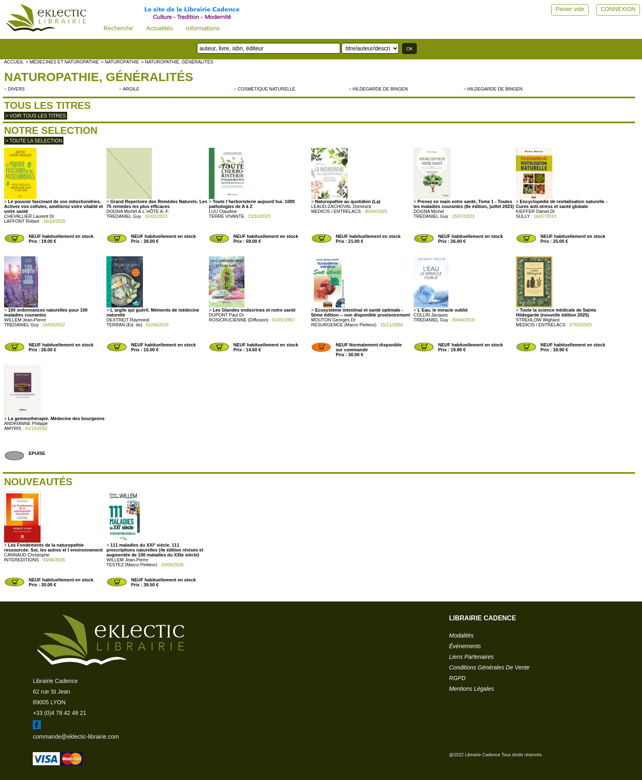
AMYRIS (12, 428)
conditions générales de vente (489, 667)
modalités (461, 635)
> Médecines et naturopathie (62, 61)
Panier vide (570, 9)
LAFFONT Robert (21, 221)
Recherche (118, 28)
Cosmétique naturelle (266, 88)
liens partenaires (471, 656)
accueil (14, 61)
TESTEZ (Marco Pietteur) (131, 564)
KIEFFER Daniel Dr (535, 211)
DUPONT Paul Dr (226, 314)
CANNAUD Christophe (27, 554)
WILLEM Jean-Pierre (25, 319)
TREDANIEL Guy (123, 216)
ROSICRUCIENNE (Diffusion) (238, 319)
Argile (131, 88)
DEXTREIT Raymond (127, 319)
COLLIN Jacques (431, 314)
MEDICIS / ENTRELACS (336, 211)
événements (465, 646)
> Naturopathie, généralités (177, 61)
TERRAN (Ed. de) (124, 324)
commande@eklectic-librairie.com (76, 736)
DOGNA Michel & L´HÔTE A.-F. (137, 211)
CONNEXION (618, 9)
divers (16, 88)
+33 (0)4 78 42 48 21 (59, 713)
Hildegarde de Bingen (380, 88)
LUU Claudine (223, 211)
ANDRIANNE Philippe (26, 423)
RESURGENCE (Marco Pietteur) (344, 324)
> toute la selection (33, 141)
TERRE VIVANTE (226, 216)
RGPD (457, 678)
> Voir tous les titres (35, 116)
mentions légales (471, 688)
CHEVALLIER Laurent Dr (29, 216)
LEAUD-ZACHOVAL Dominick (341, 206)
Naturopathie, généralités (98, 77)
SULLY (523, 216)
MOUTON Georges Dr (333, 319)
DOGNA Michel (429, 211)
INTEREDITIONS (21, 559)
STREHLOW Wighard (537, 319)
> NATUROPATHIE (120, 61)
